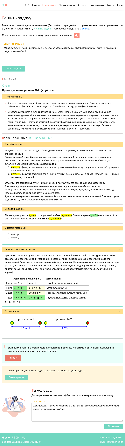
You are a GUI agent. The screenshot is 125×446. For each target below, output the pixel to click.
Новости (111, 5)
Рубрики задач (97, 5)
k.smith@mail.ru (114, 437)
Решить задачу (49, 5)
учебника (84, 29)
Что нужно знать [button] (62, 97)
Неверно (13, 358)
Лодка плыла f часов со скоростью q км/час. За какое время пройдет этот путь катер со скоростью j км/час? (77, 412)
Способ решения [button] (62, 144)
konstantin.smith (114, 442)
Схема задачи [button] (62, 311)
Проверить (113, 426)
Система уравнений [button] (62, 228)
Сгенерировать (16, 377)
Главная (36, 5)
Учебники (83, 5)
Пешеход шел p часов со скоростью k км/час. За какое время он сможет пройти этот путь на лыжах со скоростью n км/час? (62, 54)
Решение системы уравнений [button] (62, 249)
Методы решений (67, 5)
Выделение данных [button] (62, 209)
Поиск (120, 5)
